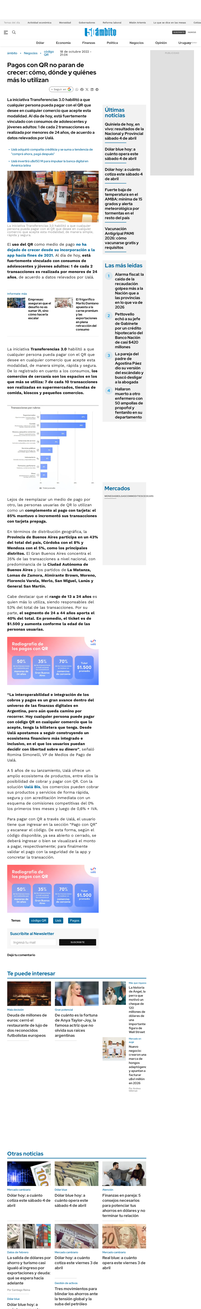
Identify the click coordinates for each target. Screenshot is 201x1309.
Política (112, 43)
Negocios (137, 43)
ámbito (12, 53)
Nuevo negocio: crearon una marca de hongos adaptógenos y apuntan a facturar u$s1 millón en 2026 (138, 1065)
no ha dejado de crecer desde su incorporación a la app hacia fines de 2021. (51, 250)
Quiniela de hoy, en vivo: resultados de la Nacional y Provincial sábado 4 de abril (124, 131)
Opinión (161, 43)
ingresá (192, 32)
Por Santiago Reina (18, 1290)
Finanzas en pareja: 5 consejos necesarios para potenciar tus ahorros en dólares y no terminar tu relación (123, 1205)
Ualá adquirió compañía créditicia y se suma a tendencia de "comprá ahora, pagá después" (52, 151)
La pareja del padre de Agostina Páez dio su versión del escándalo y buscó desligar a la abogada (129, 368)
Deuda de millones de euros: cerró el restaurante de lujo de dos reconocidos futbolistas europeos (27, 1025)
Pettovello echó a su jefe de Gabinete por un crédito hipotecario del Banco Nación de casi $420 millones (129, 330)
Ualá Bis (32, 786)
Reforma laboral (112, 22)
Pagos (74, 920)
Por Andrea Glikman (134, 1089)
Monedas (110, 496)
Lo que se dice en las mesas (170, 22)
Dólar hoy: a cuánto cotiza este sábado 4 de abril (124, 174)
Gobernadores (87, 22)
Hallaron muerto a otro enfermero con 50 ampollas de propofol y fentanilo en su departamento (129, 403)
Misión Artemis (137, 22)
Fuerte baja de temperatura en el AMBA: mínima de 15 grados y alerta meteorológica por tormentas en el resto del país (123, 203)
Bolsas (121, 496)
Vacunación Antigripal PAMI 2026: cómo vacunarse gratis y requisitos (122, 238)
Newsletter (192, 43)
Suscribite (78, 942)
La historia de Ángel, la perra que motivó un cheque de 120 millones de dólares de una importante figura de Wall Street (137, 1010)
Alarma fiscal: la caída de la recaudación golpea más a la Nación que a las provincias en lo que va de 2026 (129, 291)
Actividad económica (39, 22)
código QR (49, 53)
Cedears (148, 496)
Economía (63, 43)
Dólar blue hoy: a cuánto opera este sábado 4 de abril (121, 154)
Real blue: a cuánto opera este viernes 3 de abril (124, 1262)
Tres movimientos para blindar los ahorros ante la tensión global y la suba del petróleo (76, 1296)
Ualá (58, 920)
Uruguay (184, 43)
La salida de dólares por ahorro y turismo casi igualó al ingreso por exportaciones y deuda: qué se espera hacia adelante (29, 1270)
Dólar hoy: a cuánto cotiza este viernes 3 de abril (76, 1262)
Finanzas (88, 43)
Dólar (40, 43)
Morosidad (65, 22)
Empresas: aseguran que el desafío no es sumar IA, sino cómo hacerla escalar (39, 308)
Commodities (134, 496)
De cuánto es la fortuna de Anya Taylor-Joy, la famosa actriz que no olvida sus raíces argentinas (76, 1025)
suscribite (179, 32)
